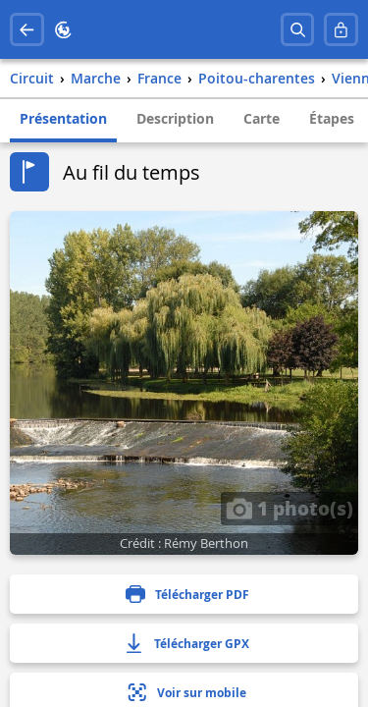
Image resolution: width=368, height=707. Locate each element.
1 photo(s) (289, 507)
